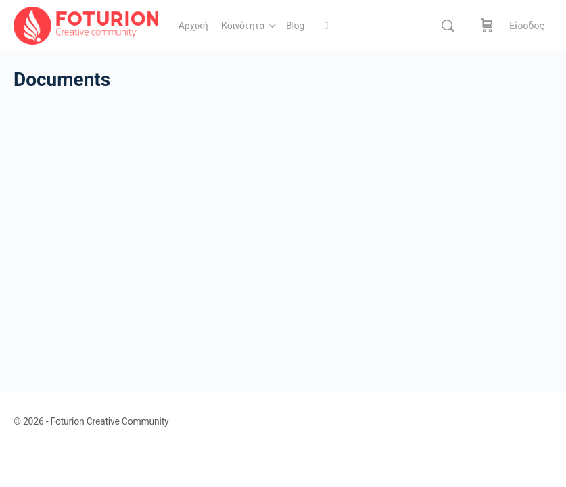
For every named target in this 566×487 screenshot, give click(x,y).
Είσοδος (526, 25)
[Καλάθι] (487, 25)
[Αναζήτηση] (447, 26)
